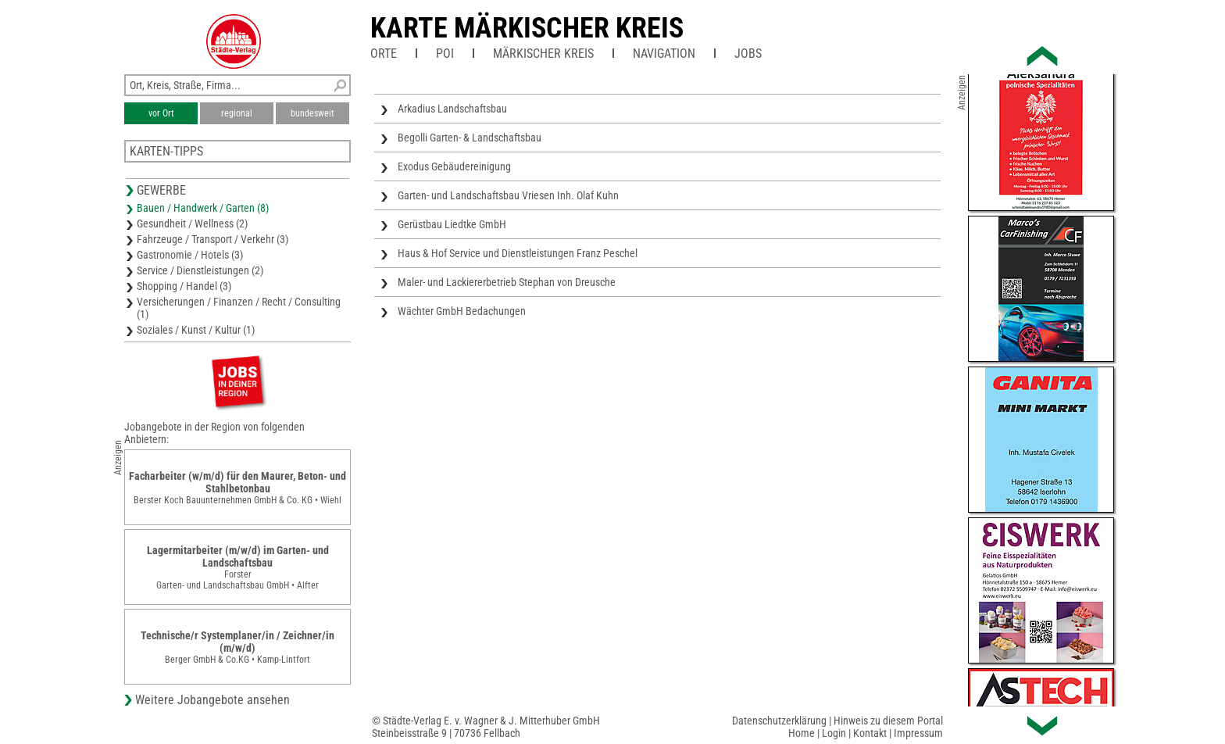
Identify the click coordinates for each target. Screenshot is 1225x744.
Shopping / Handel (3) (184, 286)
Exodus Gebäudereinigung (454, 166)
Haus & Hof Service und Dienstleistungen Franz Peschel (518, 253)
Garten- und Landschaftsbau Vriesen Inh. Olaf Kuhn (508, 195)
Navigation (664, 53)
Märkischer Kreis (543, 53)
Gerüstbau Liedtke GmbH (452, 224)
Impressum (918, 733)
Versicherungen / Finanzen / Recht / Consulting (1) (239, 307)
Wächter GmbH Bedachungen (462, 311)
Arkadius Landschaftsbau (452, 108)
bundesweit (312, 113)
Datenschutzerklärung (779, 720)
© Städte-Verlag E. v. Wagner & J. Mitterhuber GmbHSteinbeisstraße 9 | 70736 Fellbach (486, 726)
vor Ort (161, 113)
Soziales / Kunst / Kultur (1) (196, 330)
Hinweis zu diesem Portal (888, 720)
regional (236, 113)
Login (834, 733)
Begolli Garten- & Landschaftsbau (469, 137)
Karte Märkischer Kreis (527, 28)
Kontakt (870, 733)
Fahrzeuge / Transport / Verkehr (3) (212, 239)
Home (801, 733)
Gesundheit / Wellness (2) (192, 223)
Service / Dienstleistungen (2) (200, 270)
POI (445, 53)
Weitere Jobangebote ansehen (212, 699)
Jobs (748, 53)
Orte (383, 53)
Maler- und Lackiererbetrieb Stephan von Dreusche (507, 282)
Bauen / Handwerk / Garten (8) (203, 208)
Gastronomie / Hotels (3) (190, 255)
